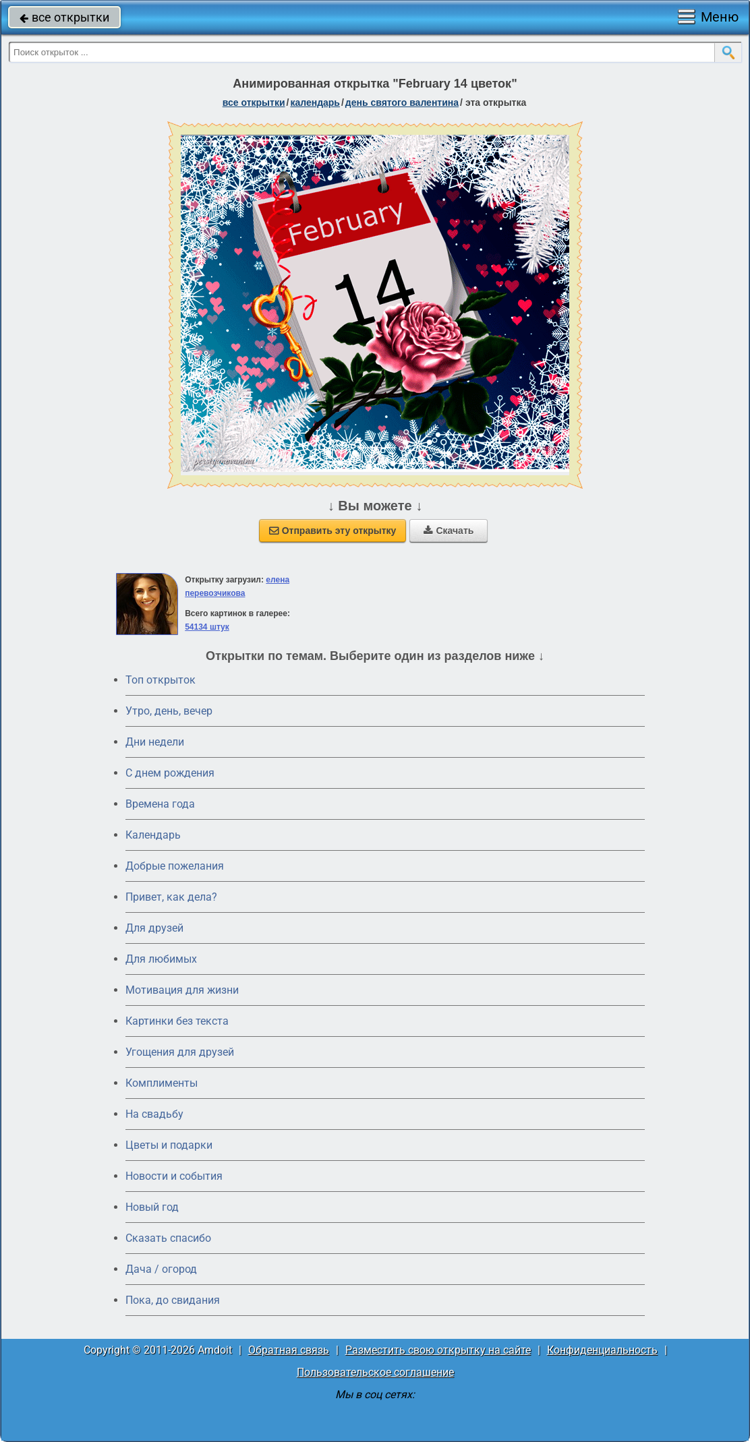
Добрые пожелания (174, 866)
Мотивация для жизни (182, 990)
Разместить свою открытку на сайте (438, 1350)
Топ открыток (160, 679)
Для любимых (161, 959)
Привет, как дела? (171, 897)
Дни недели (154, 741)
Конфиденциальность (602, 1350)
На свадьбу (154, 1114)
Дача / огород (161, 1269)
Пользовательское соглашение (375, 1372)
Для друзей (154, 928)
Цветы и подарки (168, 1145)
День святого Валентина (402, 102)
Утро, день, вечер (168, 710)
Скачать (448, 530)
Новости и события (174, 1176)
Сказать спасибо (168, 1238)
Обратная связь (288, 1350)
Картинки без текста (177, 1021)
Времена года (160, 804)
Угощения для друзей (179, 1052)
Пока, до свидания (172, 1300)
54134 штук (207, 627)
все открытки (64, 17)
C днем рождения (169, 773)
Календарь (315, 102)
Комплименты (161, 1083)
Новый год (152, 1207)
